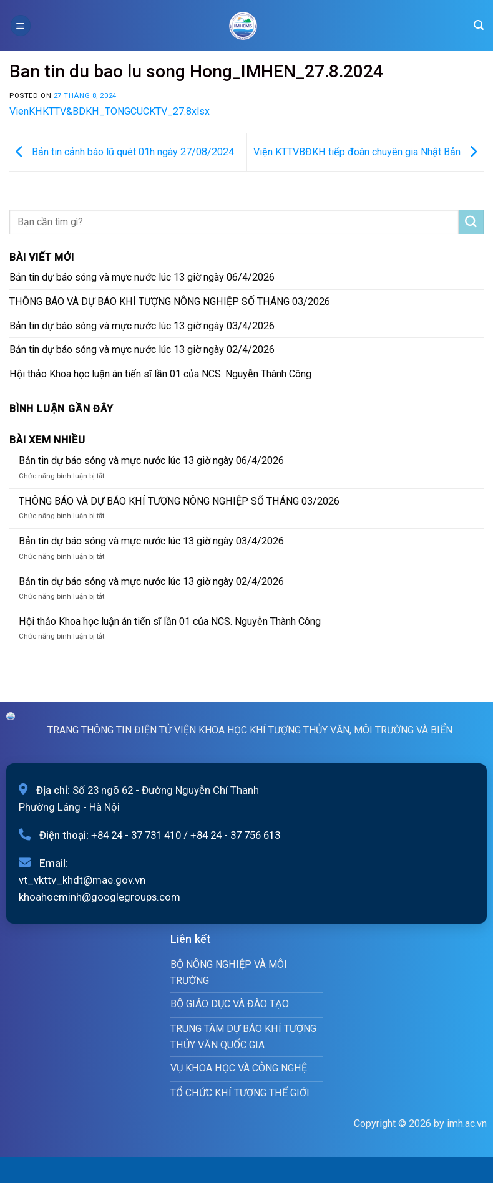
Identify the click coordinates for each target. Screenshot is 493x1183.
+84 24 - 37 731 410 (136, 835)
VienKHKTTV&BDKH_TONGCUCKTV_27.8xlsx (109, 111)
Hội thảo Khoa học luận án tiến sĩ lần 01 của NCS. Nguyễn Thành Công (160, 374)
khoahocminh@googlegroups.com (99, 897)
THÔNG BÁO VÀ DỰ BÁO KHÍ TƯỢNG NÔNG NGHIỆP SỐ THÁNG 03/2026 (169, 301)
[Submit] (471, 222)
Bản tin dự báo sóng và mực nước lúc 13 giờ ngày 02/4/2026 (142, 349)
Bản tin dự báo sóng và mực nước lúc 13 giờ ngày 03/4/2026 (142, 326)
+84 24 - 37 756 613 (235, 835)
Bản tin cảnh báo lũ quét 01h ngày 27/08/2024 (121, 152)
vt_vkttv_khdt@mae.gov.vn (82, 880)
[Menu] (21, 25)
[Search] (479, 25)
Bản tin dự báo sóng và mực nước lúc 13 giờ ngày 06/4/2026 (142, 277)
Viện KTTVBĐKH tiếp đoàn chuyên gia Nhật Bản (368, 152)
